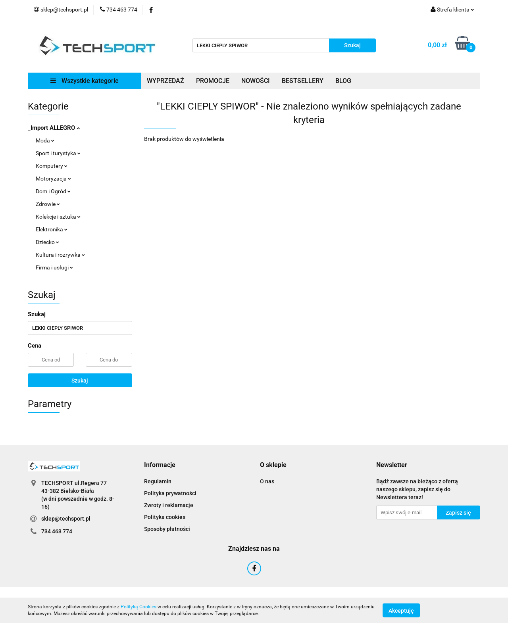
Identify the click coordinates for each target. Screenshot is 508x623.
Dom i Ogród (53, 191)
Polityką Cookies (138, 607)
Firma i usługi (54, 267)
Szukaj (79, 380)
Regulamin (157, 481)
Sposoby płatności (167, 529)
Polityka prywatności (170, 493)
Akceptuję (401, 610)
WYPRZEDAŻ (165, 81)
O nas (267, 481)
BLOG (343, 81)
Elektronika (51, 229)
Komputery (51, 166)
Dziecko (47, 242)
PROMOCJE (212, 81)
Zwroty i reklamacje (168, 505)
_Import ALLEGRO (54, 127)
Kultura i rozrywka (60, 255)
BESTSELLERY (302, 81)
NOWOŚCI (255, 81)
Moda (45, 140)
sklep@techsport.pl (65, 518)
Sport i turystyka (58, 153)
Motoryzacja (53, 178)
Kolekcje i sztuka (58, 216)
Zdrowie (48, 204)
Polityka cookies (164, 517)
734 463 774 (56, 531)
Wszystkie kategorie (84, 81)
